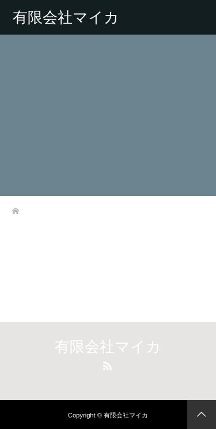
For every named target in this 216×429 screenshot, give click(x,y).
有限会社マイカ (66, 17)
